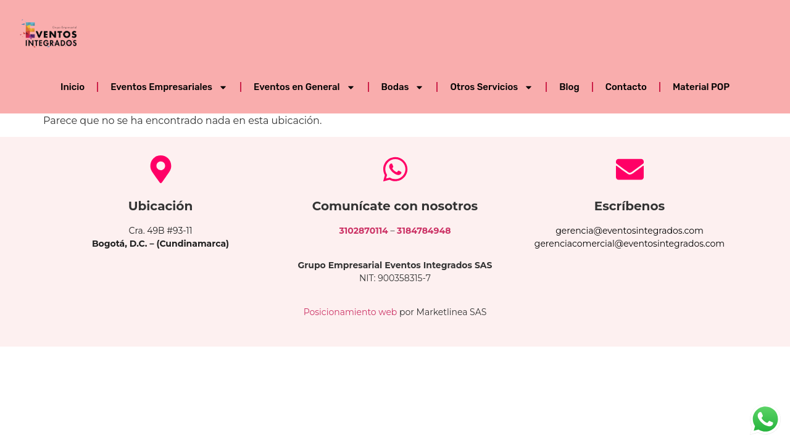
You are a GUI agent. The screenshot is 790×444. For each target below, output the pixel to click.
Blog (569, 86)
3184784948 (424, 230)
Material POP (701, 86)
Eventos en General (304, 87)
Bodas (403, 87)
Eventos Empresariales (169, 87)
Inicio (72, 86)
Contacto (626, 86)
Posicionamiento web (350, 312)
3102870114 (363, 230)
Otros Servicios (491, 87)
